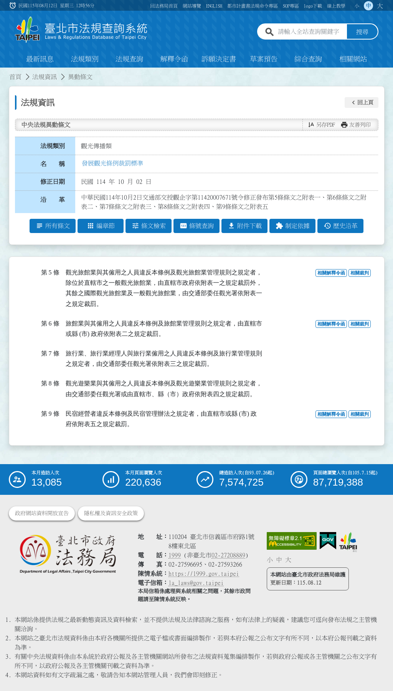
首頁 (15, 77)
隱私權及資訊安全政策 (111, 513)
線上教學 (336, 5)
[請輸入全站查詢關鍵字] (311, 32)
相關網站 (353, 59)
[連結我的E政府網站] (328, 541)
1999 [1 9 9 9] (174, 555)
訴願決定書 (218, 59)
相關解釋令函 (331, 273)
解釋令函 (174, 59)
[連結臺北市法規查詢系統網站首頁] (81, 30)
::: (4, 72)
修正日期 (52, 182)
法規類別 (85, 59)
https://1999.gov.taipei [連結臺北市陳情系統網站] (203, 573)
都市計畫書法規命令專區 (252, 5)
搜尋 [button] (362, 32)
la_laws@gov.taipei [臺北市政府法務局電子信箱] (196, 583)
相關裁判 (359, 273)
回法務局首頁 (164, 5)
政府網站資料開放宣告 (42, 513)
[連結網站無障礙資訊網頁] (292, 541)
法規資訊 (44, 77)
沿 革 (52, 200)
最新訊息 (40, 59)
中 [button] (368, 5)
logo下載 (313, 5)
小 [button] (357, 5)
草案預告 (263, 59)
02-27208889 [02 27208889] (228, 555)
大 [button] (380, 6)
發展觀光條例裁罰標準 (112, 163)
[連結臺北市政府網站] (348, 542)
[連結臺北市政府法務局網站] (67, 553)
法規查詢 (129, 59)
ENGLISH (214, 5)
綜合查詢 (308, 59)
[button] (361, 102)
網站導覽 (192, 5)
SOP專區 (291, 5)
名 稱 (52, 164)
